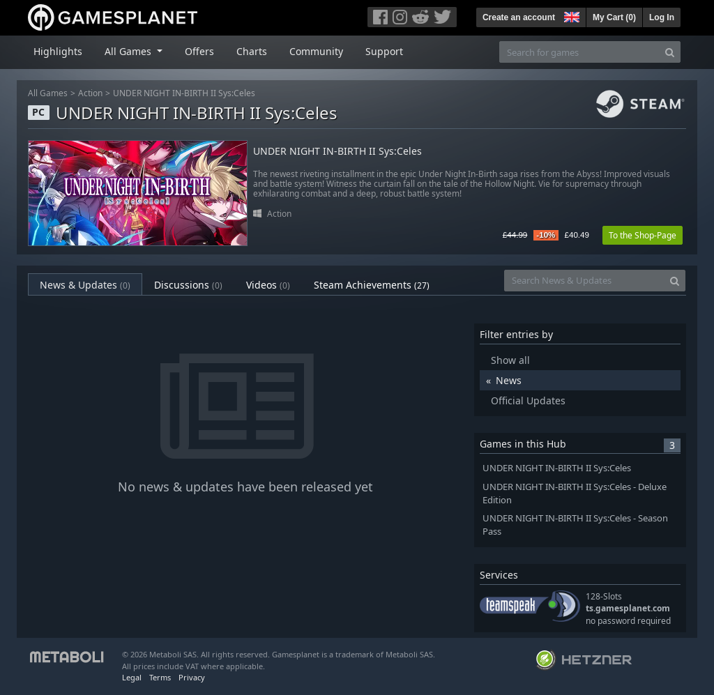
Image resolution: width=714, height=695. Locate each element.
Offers (199, 51)
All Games (48, 93)
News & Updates (85, 284)
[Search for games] (579, 52)
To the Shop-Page (642, 235)
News (509, 380)
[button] (570, 15)
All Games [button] (129, 51)
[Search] (670, 52)
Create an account (519, 17)
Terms (160, 677)
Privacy (191, 677)
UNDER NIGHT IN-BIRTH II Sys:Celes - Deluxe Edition (575, 493)
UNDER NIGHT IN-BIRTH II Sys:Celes (184, 93)
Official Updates (528, 400)
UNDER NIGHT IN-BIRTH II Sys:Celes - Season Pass (575, 524)
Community (316, 51)
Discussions (188, 284)
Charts (251, 51)
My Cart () (614, 17)
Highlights (57, 51)
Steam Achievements (372, 284)
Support (384, 51)
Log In (661, 17)
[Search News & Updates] (584, 280)
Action (90, 93)
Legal (132, 677)
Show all (510, 360)
